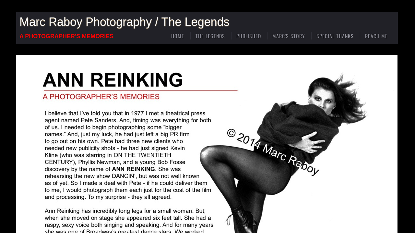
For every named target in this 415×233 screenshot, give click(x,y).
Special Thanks (335, 35)
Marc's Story (288, 35)
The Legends (210, 35)
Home (177, 35)
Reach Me (376, 35)
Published (248, 35)
